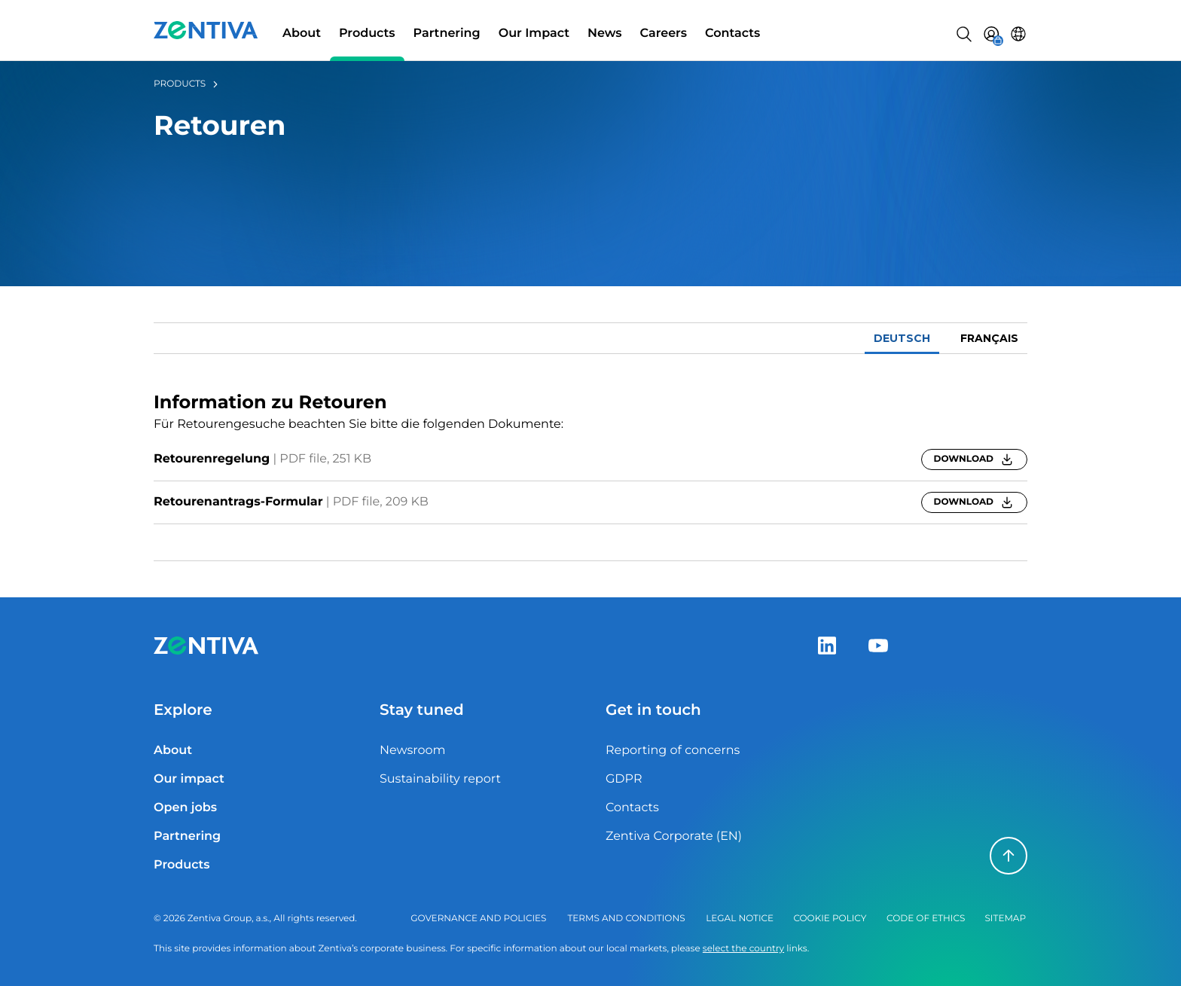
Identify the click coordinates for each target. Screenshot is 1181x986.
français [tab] (989, 338)
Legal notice (740, 918)
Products (367, 33)
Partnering (447, 33)
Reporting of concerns (673, 750)
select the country (743, 948)
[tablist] (590, 338)
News (604, 33)
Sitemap (1005, 918)
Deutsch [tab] (902, 338)
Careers (664, 33)
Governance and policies (478, 918)
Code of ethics (926, 918)
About (301, 33)
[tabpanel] (590, 457)
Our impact (189, 779)
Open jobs (185, 808)
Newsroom (413, 750)
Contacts (732, 33)
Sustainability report (440, 779)
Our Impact (534, 33)
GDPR (624, 779)
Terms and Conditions (626, 918)
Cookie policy (829, 918)
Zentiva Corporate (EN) (674, 836)
